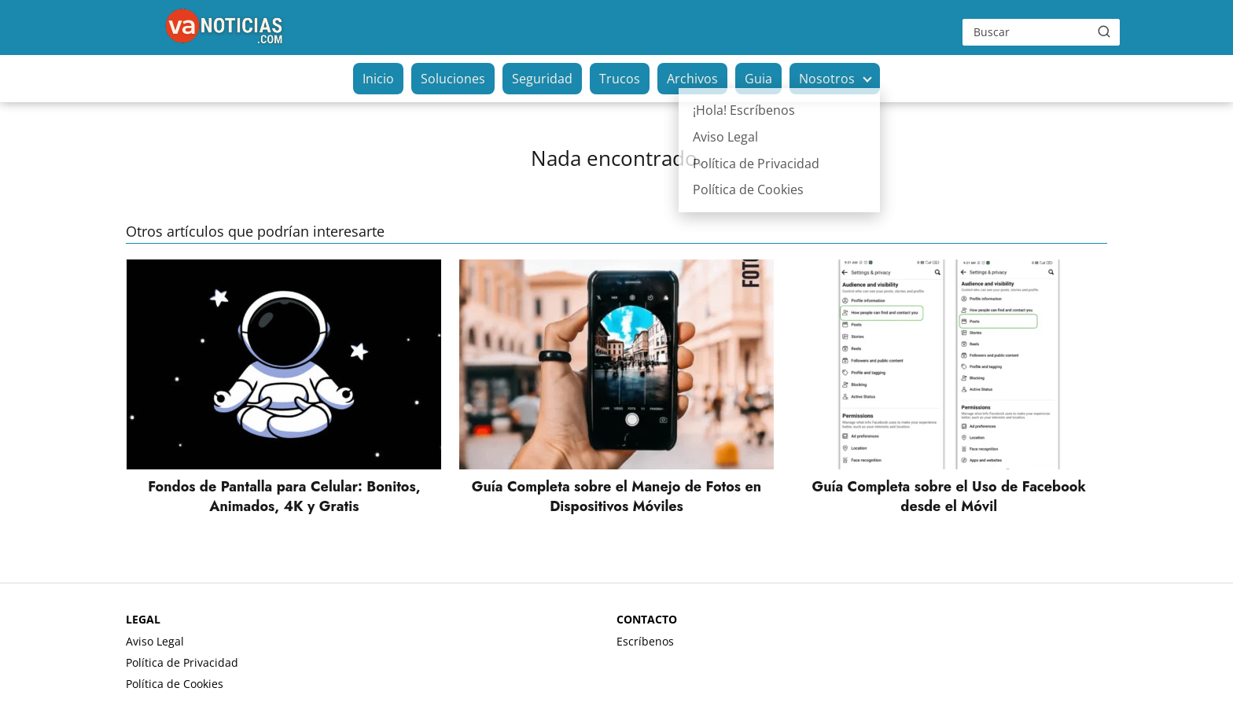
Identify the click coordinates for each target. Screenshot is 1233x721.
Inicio (378, 78)
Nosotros (827, 78)
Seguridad (542, 78)
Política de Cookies (174, 683)
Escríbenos (645, 641)
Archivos (692, 78)
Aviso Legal (155, 641)
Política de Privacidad (182, 662)
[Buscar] (1104, 31)
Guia (758, 78)
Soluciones (453, 78)
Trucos (619, 78)
